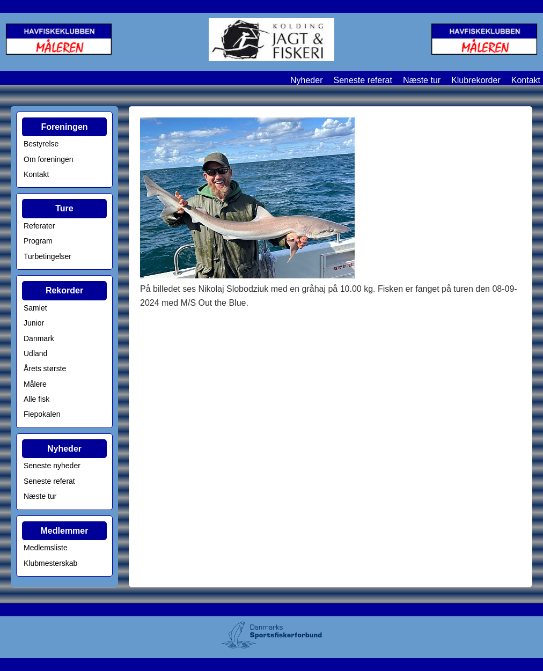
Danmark (39, 338)
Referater (39, 226)
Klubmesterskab (50, 563)
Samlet (35, 308)
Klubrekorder (476, 80)
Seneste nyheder (52, 465)
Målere (35, 384)
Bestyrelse (41, 143)
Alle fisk (36, 399)
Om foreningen (49, 159)
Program (38, 241)
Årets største (45, 368)
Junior (34, 323)
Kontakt (525, 80)
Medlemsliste (46, 547)
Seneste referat (362, 80)
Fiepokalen (42, 414)
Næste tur (422, 80)
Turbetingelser (47, 256)
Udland (35, 353)
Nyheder (306, 80)
